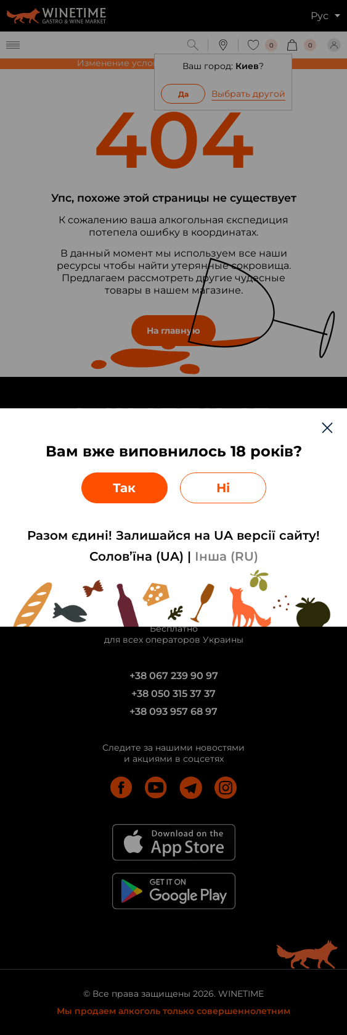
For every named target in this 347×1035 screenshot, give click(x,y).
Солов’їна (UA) (136, 556)
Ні (223, 487)
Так (124, 487)
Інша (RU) (226, 556)
